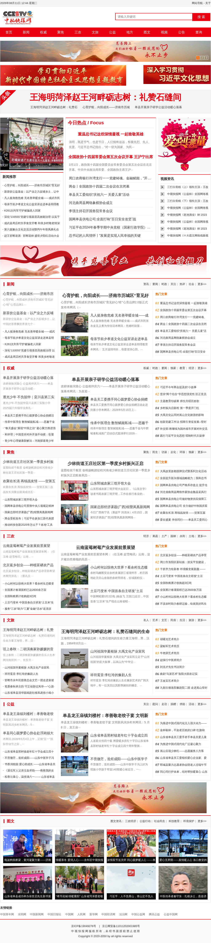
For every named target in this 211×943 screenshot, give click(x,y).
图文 (147, 32)
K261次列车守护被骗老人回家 (22, 210)
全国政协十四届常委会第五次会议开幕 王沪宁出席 (110, 157)
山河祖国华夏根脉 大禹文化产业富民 (27, 667)
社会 (191, 284)
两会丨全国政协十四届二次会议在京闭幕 (99, 186)
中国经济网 (108, 914)
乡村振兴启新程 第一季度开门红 (179, 408)
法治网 (123, 914)
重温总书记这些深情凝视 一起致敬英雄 (110, 134)
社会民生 (159, 821)
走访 (164, 704)
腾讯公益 (154, 914)
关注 (173, 284)
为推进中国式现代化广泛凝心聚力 (180, 744)
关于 (208, 3)
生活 (182, 620)
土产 (164, 536)
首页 (8, 32)
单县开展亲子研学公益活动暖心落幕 (158, 107)
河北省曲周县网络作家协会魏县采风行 (183, 492)
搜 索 (201, 17)
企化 (173, 452)
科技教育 (174, 821)
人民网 (81, 914)
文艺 (164, 620)
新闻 (26, 32)
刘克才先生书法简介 (172, 667)
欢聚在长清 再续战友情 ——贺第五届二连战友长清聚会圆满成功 (29, 482)
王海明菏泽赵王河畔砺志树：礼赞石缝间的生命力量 (28, 630)
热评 (182, 284)
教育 (182, 368)
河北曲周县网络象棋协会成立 (91, 203)
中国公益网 (138, 914)
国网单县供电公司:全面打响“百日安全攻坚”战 (102, 219)
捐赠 (173, 704)
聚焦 (60, 32)
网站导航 (197, 3)
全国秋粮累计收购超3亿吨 (20, 596)
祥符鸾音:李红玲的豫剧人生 (21, 673)
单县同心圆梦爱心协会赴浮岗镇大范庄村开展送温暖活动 (28, 734)
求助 (182, 704)
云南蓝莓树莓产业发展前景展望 (26, 546)
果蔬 (155, 536)
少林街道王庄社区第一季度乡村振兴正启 (28, 462)
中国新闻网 (37, 914)
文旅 (95, 32)
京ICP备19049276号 (83, 926)
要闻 (155, 284)
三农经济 (130, 821)
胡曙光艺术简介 (169, 639)
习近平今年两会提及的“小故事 (178, 387)
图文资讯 (116, 821)
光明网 (22, 914)
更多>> (202, 284)
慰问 (155, 704)
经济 (191, 368)
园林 (173, 536)
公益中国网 (171, 914)
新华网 (93, 914)
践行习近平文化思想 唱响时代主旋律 (182, 435)
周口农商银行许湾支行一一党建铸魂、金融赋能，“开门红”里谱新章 (119, 178)
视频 (164, 32)
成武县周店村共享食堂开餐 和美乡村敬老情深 (32, 223)
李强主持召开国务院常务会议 (91, 211)
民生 (155, 452)
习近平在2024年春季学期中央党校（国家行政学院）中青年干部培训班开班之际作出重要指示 (138, 227)
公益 (112, 32)
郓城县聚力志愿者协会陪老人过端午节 (183, 764)
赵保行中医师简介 (171, 660)
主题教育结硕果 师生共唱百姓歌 (179, 401)
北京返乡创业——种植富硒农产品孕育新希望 (28, 566)
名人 (146, 620)
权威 (43, 32)
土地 (191, 536)
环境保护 (188, 821)
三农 (78, 32)
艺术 (155, 620)
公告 (181, 32)
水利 (182, 536)
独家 (173, 368)
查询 (198, 32)
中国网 (69, 914)
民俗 (173, 620)
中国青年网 (7, 914)
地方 (129, 32)
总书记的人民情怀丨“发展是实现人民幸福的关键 (105, 235)
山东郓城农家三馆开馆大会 (21, 499)
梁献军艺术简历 (169, 646)
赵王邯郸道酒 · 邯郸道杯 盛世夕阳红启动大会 (31, 235)
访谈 (164, 452)
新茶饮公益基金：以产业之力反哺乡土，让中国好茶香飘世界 (28, 314)
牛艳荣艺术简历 (169, 653)
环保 (182, 452)
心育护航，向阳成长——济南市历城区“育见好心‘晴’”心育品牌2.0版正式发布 (29, 294)
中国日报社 (54, 914)
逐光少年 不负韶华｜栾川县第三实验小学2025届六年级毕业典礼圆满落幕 (28, 398)
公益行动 (145, 821)
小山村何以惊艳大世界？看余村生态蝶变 (29, 583)
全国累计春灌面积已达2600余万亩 (25, 589)
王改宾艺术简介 (169, 680)
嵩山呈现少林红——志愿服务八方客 (182, 751)
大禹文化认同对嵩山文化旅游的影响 (182, 414)
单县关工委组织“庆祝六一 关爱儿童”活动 (99, 194)
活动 (191, 704)
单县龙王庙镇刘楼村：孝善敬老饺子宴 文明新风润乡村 (28, 714)
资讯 (146, 284)
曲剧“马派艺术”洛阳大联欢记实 (179, 673)
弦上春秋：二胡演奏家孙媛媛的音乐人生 (28, 650)
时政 (164, 284)
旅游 (191, 620)
